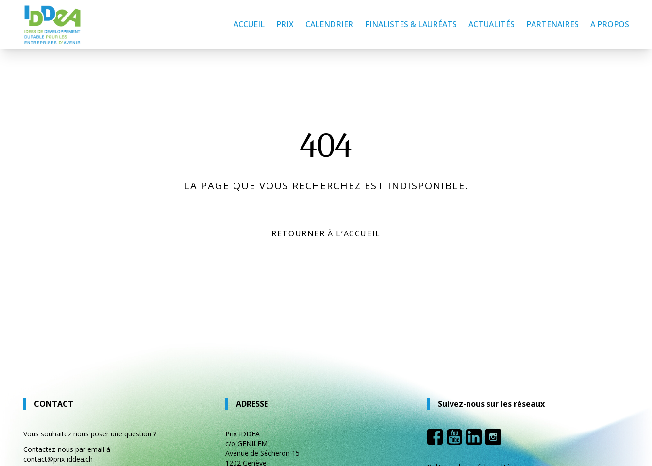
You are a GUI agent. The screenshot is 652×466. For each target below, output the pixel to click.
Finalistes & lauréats (411, 24)
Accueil (249, 24)
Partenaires (552, 24)
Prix (285, 24)
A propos (609, 24)
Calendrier (329, 24)
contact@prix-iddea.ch (58, 459)
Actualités (491, 24)
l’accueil (358, 233)
